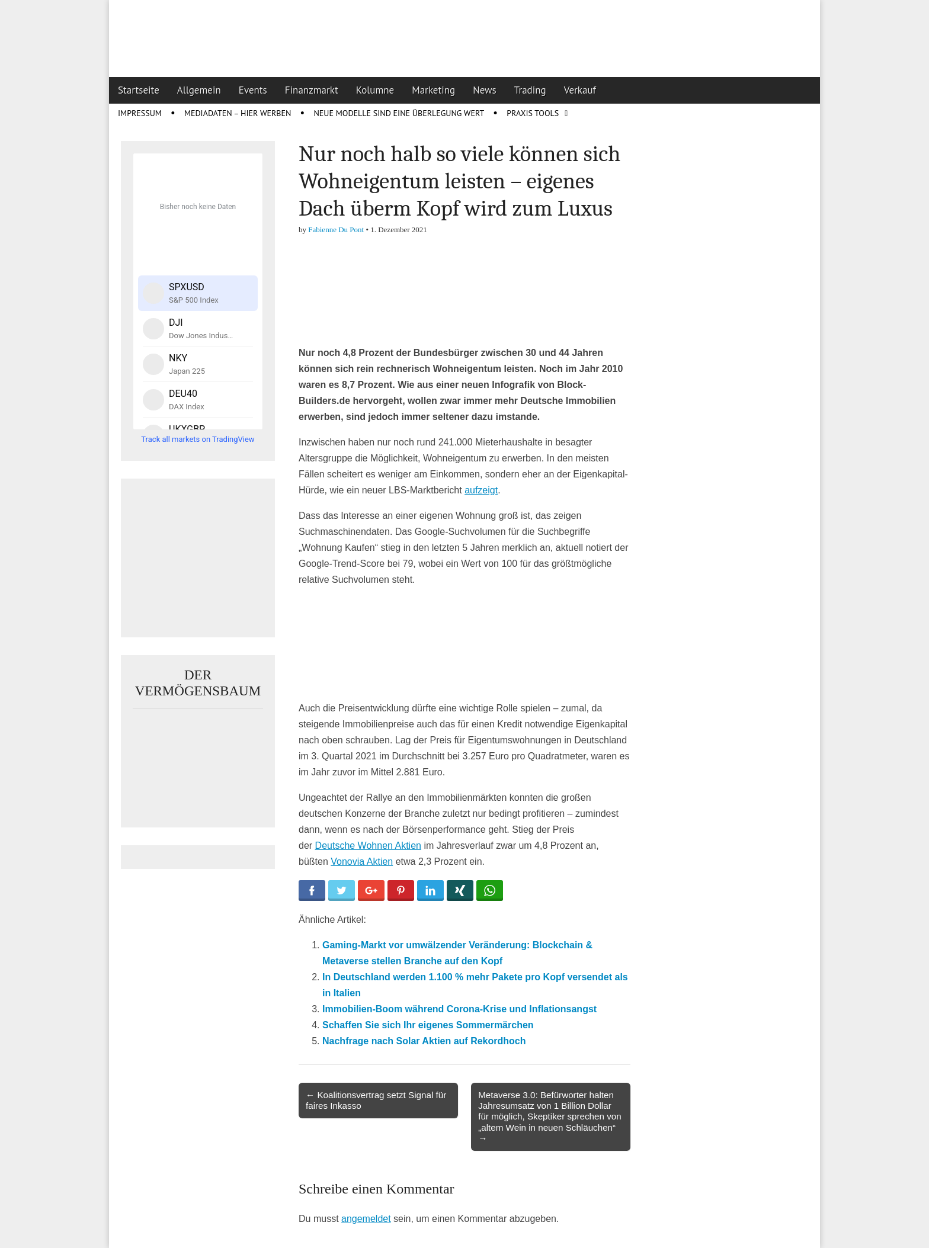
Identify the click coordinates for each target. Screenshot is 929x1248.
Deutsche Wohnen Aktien (368, 845)
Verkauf (580, 90)
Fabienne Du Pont (336, 229)
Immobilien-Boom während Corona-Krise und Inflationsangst (459, 1009)
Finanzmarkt (311, 90)
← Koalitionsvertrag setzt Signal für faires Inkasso (376, 1100)
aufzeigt (481, 490)
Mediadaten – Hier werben (237, 113)
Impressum (140, 113)
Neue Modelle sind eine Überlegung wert (398, 113)
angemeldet (366, 1219)
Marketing (433, 90)
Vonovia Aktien (362, 861)
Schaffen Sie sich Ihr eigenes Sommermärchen (428, 1025)
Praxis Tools (533, 113)
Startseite (138, 90)
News (484, 90)
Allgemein (199, 90)
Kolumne (375, 90)
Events (253, 90)
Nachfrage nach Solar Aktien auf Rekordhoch (424, 1041)
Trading (530, 90)
